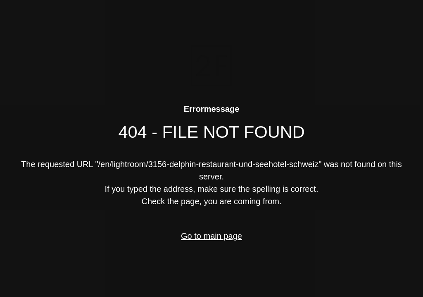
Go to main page (211, 235)
